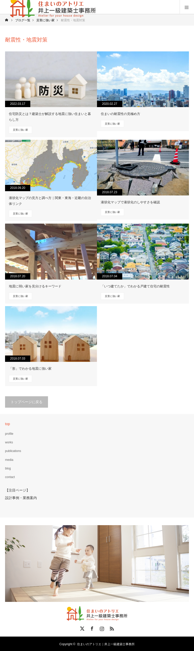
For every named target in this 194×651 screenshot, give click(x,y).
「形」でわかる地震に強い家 (30, 368)
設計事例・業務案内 (21, 497)
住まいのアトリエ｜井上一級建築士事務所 (106, 643)
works (9, 442)
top (7, 424)
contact (10, 477)
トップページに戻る (26, 402)
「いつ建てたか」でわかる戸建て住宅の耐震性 (135, 286)
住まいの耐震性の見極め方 (120, 114)
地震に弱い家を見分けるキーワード (35, 286)
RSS (111, 627)
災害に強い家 (20, 129)
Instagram (101, 627)
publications (13, 451)
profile (9, 434)
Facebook (91, 627)
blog (8, 468)
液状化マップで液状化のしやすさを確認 (130, 202)
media (9, 460)
